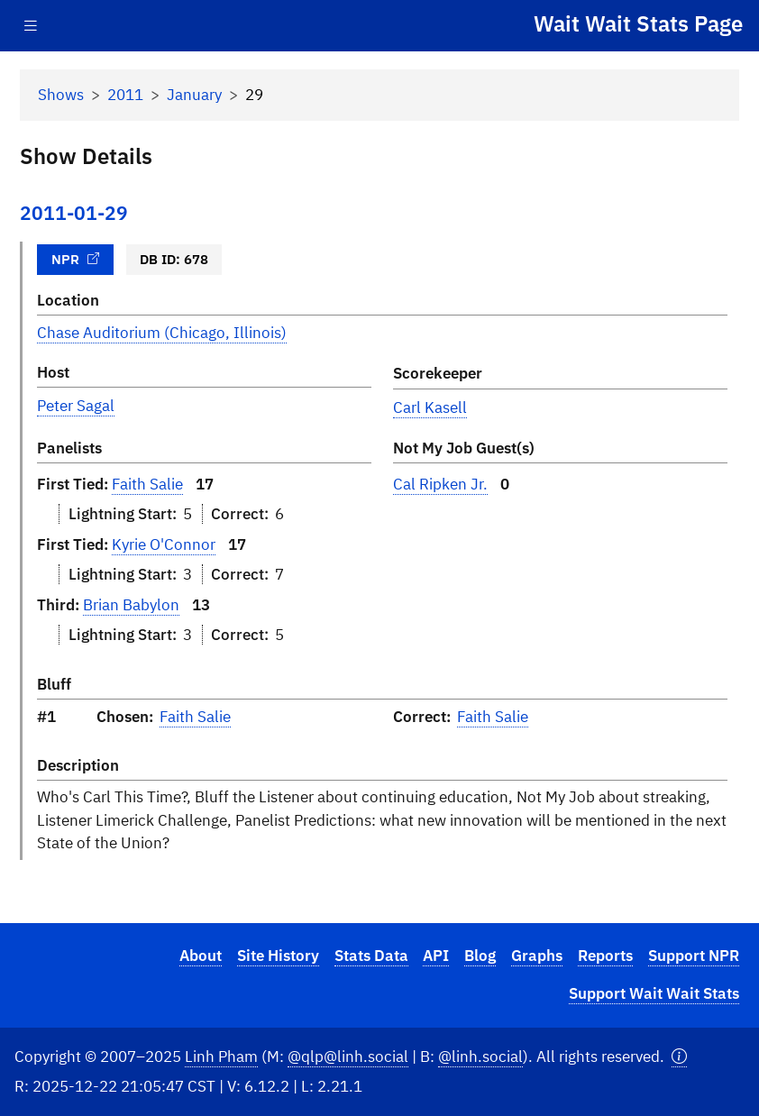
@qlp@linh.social (348, 1056)
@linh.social (480, 1056)
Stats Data (371, 955)
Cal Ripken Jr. (440, 484)
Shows (61, 95)
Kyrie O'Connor (163, 544)
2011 (125, 95)
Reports (605, 955)
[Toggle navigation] (30, 26)
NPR (75, 259)
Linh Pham (221, 1056)
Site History (278, 955)
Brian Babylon (131, 605)
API (436, 955)
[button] (679, 1057)
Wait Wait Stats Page (638, 23)
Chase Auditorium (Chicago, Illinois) (162, 333)
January (194, 95)
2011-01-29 (74, 213)
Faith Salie (147, 484)
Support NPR (693, 955)
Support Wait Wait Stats (654, 993)
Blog (480, 955)
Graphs (536, 955)
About (200, 955)
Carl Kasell (430, 407)
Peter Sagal (75, 406)
